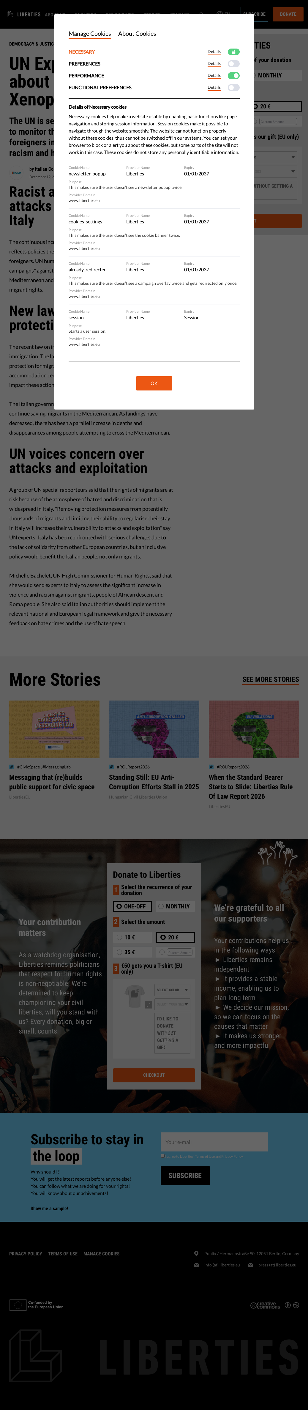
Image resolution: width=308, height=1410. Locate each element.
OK (154, 383)
